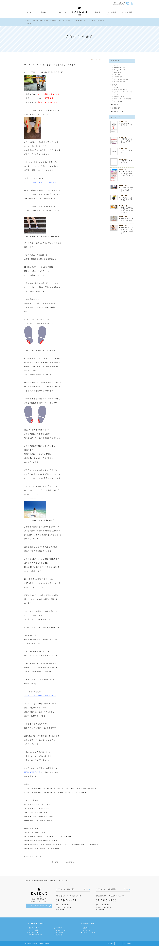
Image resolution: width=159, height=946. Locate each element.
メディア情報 (59, 932)
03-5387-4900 (106, 900)
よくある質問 (33, 930)
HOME (110, 943)
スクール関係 (118, 101)
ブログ (114, 85)
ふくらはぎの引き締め (121, 79)
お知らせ (115, 104)
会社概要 (127, 943)
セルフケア (117, 87)
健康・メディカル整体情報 (122, 99)
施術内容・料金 (34, 928)
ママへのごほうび (118, 111)
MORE (86, 889)
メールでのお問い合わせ (38, 906)
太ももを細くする (120, 70)
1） (44, 275)
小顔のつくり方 (119, 96)
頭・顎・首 (87, 930)
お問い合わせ (118, 3)
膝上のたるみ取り (120, 81)
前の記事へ (56, 862)
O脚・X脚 (117, 74)
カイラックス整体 (89, 932)
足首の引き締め (119, 77)
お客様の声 (116, 108)
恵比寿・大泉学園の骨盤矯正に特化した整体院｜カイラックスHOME (47, 20)
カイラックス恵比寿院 (33, 812)
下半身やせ (116, 65)
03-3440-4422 (66, 900)
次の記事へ (69, 862)
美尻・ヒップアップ (120, 72)
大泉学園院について (36, 935)
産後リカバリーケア (120, 89)
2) (42, 527)
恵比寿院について (35, 932)
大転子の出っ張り (120, 67)
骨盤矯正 (86, 928)
